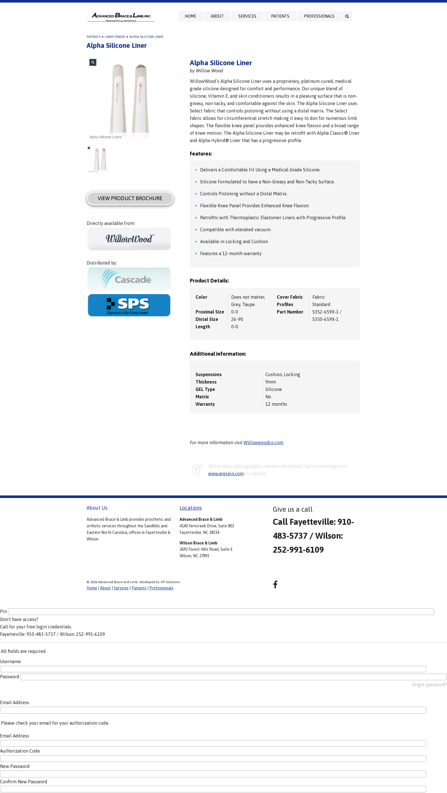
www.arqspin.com (226, 473)
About (217, 16)
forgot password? (429, 684)
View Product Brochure (130, 198)
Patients (280, 16)
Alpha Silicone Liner (146, 37)
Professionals (319, 16)
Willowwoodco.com (263, 442)
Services (247, 16)
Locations (191, 508)
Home (190, 16)
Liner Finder (115, 37)
